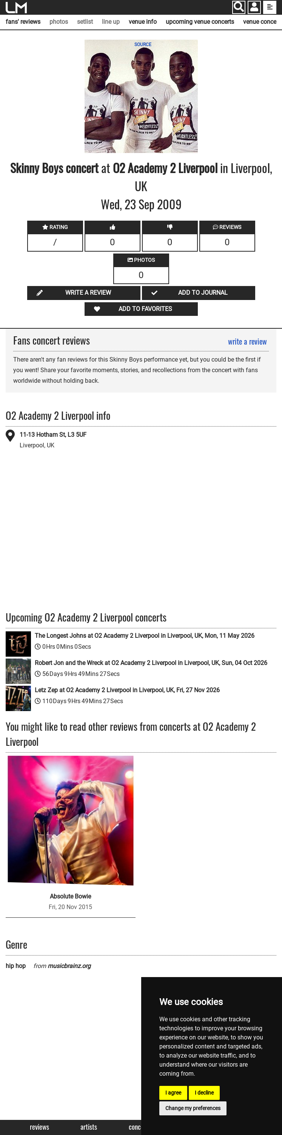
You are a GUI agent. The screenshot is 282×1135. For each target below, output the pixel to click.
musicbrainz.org (69, 966)
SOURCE (142, 44)
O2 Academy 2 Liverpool (165, 167)
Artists (88, 1127)
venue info (143, 21)
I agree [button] (173, 1093)
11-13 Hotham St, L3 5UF (53, 434)
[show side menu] (269, 7)
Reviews (39, 1127)
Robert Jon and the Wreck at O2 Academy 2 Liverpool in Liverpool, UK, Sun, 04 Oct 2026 (151, 662)
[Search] (238, 7)
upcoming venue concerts (200, 21)
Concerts (140, 1127)
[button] (254, 8)
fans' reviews (23, 21)
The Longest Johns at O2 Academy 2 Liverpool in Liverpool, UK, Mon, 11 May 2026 (144, 635)
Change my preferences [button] (192, 1108)
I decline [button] (204, 1093)
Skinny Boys (36, 167)
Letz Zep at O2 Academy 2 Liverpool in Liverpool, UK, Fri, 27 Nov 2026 (127, 690)
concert (81, 167)
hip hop (16, 966)
